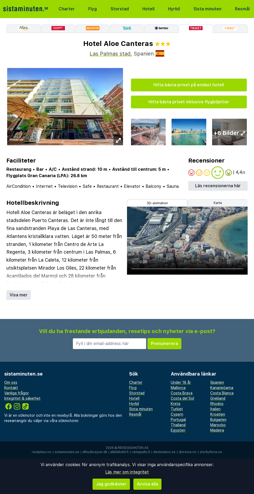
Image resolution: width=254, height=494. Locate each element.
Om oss (10, 382)
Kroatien (217, 414)
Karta (218, 203)
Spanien (217, 382)
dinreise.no (187, 452)
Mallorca (178, 388)
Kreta (175, 404)
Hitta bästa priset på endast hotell (189, 84)
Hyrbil (174, 8)
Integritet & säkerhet (22, 398)
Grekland (217, 398)
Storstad (120, 8)
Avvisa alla (147, 484)
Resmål (242, 8)
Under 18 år (181, 382)
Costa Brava (181, 393)
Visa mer (19, 294)
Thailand (178, 425)
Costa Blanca (222, 393)
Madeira (217, 430)
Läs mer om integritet (127, 472)
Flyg (92, 8)
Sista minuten (207, 8)
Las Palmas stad (110, 53)
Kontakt (11, 388)
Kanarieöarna (221, 388)
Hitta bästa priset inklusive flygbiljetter (188, 101)
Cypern (177, 414)
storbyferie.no (211, 452)
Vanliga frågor (16, 393)
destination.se (164, 452)
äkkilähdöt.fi (119, 452)
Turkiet (177, 409)
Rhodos (217, 404)
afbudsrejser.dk (94, 452)
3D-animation (157, 203)
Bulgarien (218, 420)
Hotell (148, 8)
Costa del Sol (182, 398)
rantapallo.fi (141, 452)
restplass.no (41, 452)
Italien (215, 409)
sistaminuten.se (67, 452)
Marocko (218, 425)
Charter (67, 8)
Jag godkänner (111, 484)
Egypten (178, 430)
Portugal (178, 420)
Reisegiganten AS (133, 448)
